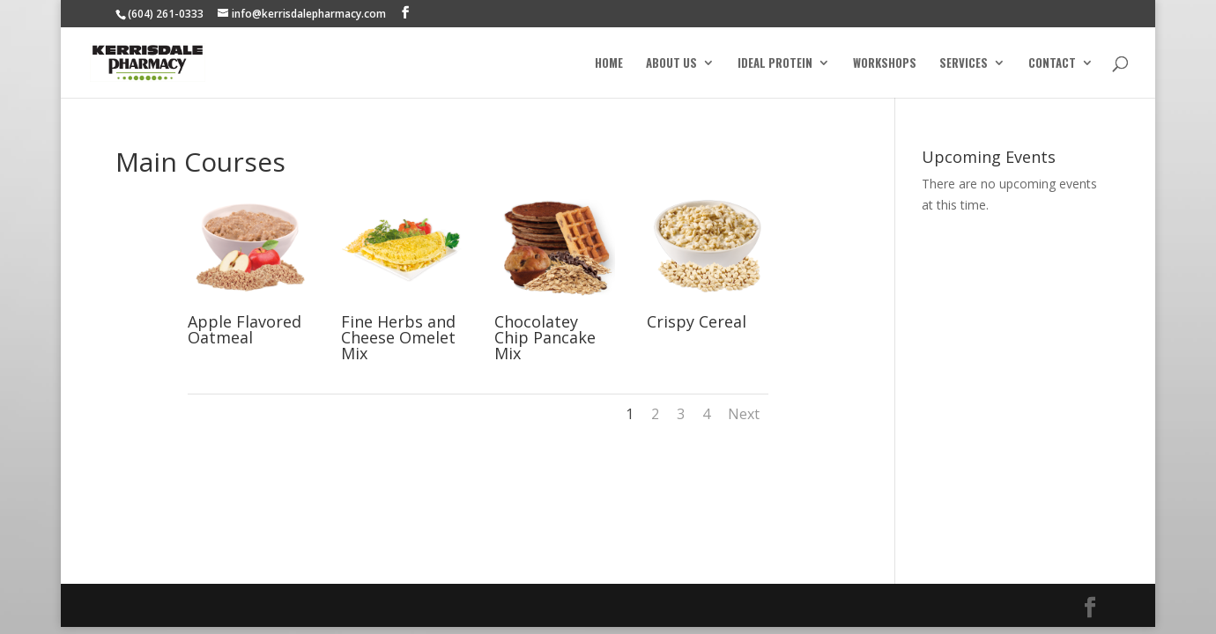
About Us (671, 63)
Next (744, 414)
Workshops (884, 63)
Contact (1052, 63)
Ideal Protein (775, 63)
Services (963, 63)
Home (609, 63)
